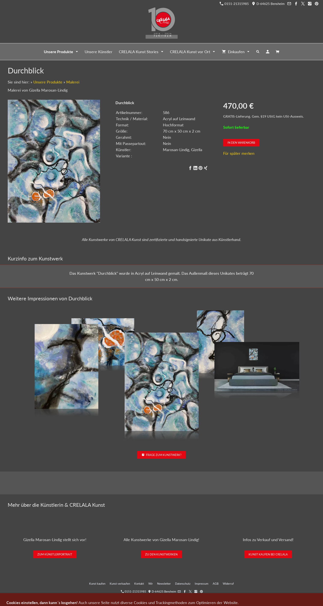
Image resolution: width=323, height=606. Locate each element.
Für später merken (238, 153)
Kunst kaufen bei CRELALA (268, 554)
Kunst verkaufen (120, 583)
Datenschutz (182, 583)
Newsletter (164, 583)
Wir (150, 583)
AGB (215, 583)
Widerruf (228, 583)
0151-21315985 (234, 4)
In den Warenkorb (241, 142)
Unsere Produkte (47, 82)
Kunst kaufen (97, 583)
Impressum (201, 583)
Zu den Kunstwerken (161, 554)
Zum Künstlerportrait (54, 554)
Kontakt (139, 583)
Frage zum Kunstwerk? (161, 455)
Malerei (72, 82)
